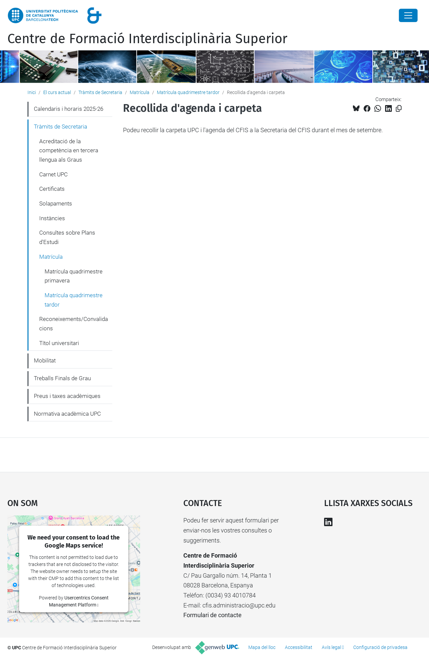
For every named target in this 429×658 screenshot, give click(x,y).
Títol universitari (59, 343)
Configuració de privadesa (380, 647)
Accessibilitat (298, 647)
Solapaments (55, 203)
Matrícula (139, 92)
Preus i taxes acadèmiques (67, 396)
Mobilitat (45, 360)
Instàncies (52, 218)
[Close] (408, 15)
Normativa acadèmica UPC (67, 413)
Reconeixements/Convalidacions (73, 324)
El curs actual (57, 92)
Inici (31, 92)
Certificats (52, 188)
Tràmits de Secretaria (100, 92)
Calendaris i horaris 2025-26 (68, 108)
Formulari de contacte (212, 615)
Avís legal (331, 647)
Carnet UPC (53, 174)
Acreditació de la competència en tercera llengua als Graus (68, 150)
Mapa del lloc (261, 647)
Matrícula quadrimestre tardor (188, 92)
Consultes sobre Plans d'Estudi (67, 237)
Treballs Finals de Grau (62, 378)
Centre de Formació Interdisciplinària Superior (147, 39)
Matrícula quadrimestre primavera (74, 276)
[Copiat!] (399, 108)
